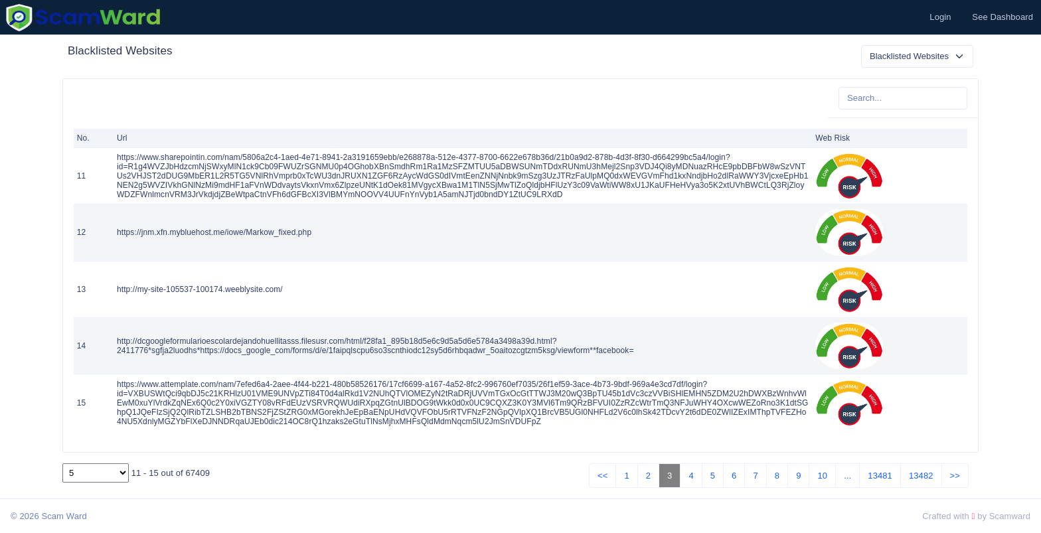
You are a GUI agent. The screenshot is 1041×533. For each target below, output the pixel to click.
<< (602, 476)
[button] (939, 17)
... (847, 476)
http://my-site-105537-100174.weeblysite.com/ (200, 289)
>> (955, 476)
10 (822, 476)
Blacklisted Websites (120, 50)
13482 (921, 476)
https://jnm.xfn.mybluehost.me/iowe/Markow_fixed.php (214, 232)
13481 (880, 476)
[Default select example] (917, 56)
